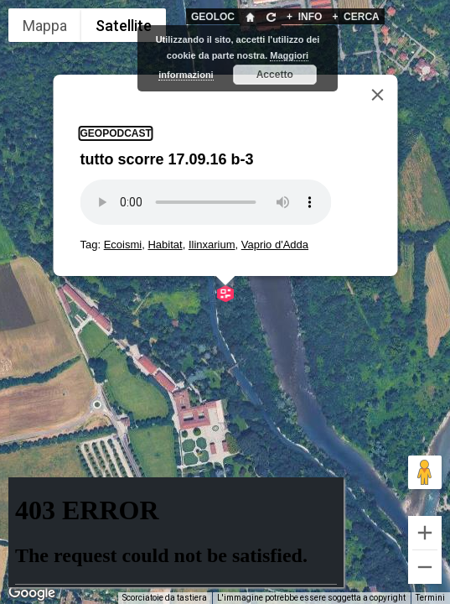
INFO (304, 17)
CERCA (355, 17)
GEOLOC (213, 17)
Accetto (274, 75)
